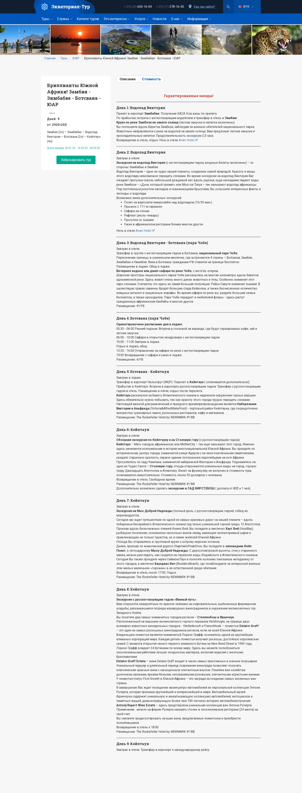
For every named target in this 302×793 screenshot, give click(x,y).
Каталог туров (88, 19)
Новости (159, 19)
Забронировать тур (76, 160)
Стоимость (151, 79)
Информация (199, 19)
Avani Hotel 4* (188, 140)
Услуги (141, 19)
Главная (49, 58)
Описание (128, 79)
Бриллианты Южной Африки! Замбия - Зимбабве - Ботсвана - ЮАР (74, 94)
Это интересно (117, 19)
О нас (177, 19)
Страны (64, 19)
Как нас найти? (204, 6)
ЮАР (75, 58)
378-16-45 (170, 6)
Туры (46, 19)
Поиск (228, 6)
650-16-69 (138, 6)
